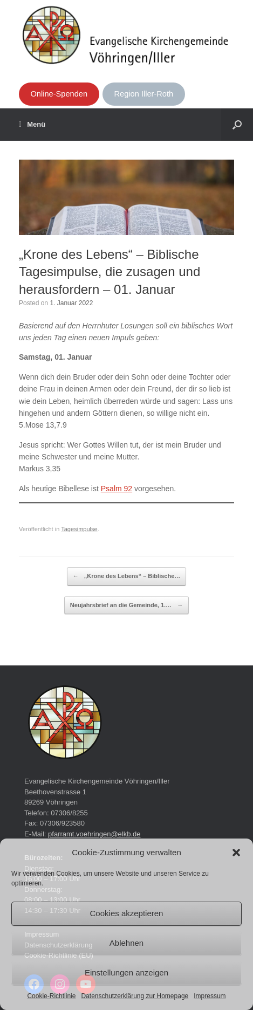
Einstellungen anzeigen (126, 972)
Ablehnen (126, 942)
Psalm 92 (116, 488)
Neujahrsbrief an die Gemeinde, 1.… (126, 605)
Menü (32, 124)
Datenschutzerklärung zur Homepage (134, 996)
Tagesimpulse (79, 529)
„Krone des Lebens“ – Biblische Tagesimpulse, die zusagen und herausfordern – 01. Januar (109, 272)
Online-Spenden (58, 94)
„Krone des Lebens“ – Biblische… (127, 576)
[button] (236, 852)
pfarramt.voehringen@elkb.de (94, 834)
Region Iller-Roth (144, 94)
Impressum (209, 996)
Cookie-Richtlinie (51, 996)
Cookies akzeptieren (126, 913)
